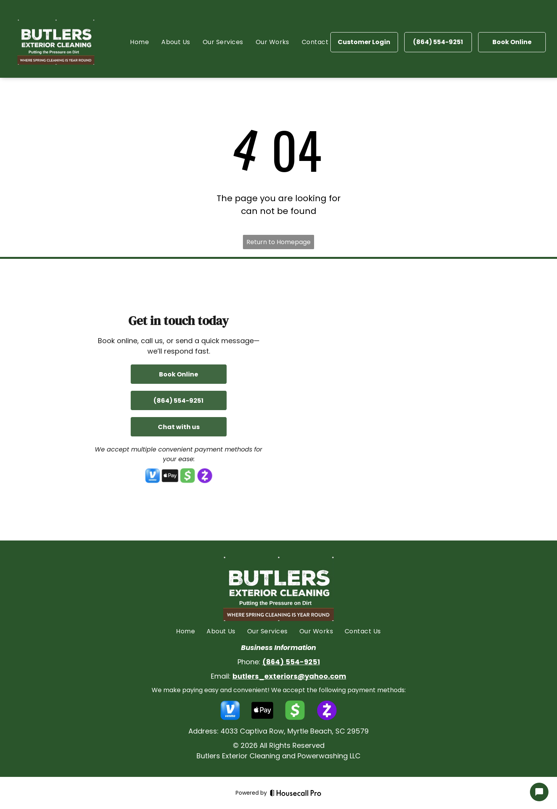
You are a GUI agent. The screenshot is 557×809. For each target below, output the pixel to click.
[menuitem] (139, 41)
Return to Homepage (278, 242)
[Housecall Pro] (295, 793)
